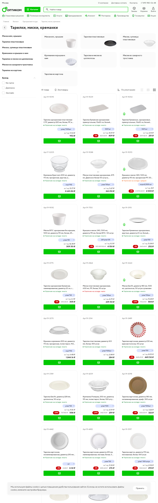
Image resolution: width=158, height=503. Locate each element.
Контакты (134, 3)
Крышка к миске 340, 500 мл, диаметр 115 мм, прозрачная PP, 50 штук (136, 176)
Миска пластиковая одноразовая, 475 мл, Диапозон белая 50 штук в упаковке (98, 176)
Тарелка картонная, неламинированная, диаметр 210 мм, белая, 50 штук (59, 453)
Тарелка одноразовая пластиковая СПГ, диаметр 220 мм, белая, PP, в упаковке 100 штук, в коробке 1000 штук (58, 121)
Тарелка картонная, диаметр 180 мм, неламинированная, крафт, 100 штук (137, 398)
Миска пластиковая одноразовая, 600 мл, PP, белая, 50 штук (97, 287)
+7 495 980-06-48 (148, 3)
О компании (103, 3)
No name (10, 83)
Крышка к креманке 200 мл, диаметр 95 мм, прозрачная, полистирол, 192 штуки (59, 342)
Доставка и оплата (119, 3)
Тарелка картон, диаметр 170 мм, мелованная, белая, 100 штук (135, 453)
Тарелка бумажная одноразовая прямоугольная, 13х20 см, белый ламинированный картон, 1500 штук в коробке (98, 121)
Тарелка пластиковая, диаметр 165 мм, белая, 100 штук (97, 342)
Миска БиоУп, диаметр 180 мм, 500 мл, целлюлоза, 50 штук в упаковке (137, 287)
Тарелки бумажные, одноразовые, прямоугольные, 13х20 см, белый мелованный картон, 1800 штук (136, 121)
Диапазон (10, 88)
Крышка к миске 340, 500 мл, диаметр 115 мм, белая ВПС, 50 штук (98, 231)
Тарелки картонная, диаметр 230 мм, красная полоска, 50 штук (137, 342)
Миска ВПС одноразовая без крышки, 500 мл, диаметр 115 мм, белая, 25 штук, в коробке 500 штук (59, 231)
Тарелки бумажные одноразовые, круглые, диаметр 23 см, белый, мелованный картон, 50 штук (136, 231)
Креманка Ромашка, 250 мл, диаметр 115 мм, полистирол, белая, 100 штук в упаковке (98, 398)
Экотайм (10, 93)
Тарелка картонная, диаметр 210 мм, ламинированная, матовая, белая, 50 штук (98, 453)
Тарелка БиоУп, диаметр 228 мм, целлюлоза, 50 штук (57, 398)
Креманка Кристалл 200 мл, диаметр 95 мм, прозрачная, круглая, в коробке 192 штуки (59, 176)
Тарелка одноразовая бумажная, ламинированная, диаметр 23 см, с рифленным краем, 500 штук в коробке (58, 287)
